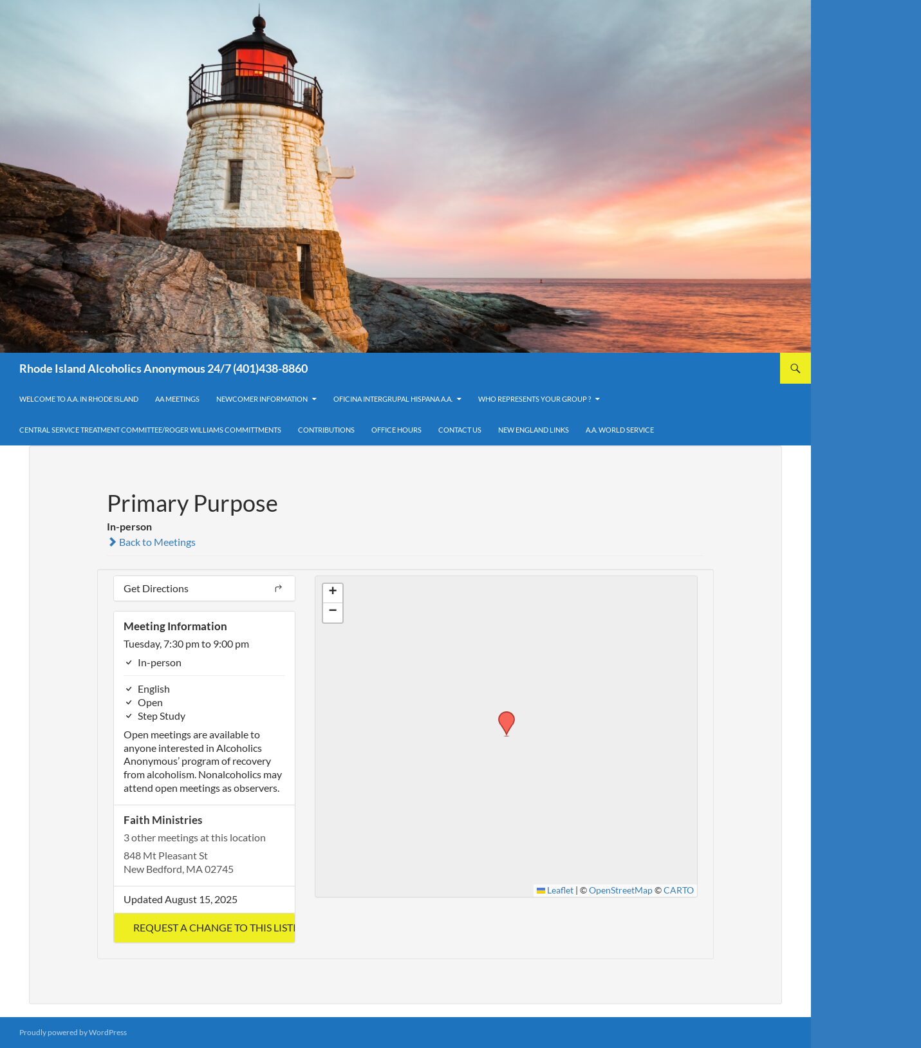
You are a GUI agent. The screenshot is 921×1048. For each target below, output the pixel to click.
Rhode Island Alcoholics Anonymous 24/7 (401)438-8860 (163, 368)
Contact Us (459, 430)
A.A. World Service (620, 430)
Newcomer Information (262, 399)
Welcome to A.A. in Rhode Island (78, 399)
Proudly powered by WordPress (73, 1032)
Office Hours (396, 430)
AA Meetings (177, 399)
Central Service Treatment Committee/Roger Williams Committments (150, 430)
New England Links (533, 430)
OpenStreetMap (621, 890)
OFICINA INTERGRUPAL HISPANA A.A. (392, 399)
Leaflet (555, 890)
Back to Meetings (151, 542)
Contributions (326, 430)
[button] (204, 927)
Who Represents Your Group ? (534, 399)
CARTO (679, 890)
